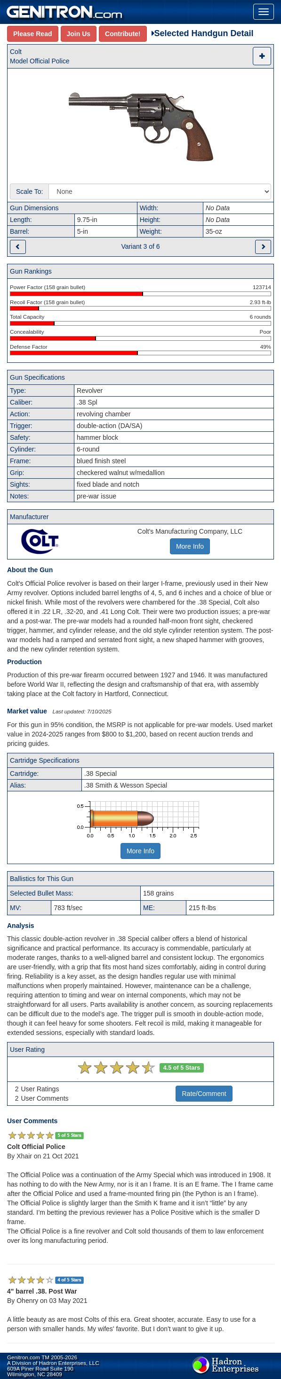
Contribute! (122, 34)
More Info (140, 851)
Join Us (79, 34)
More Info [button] (190, 546)
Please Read (32, 34)
